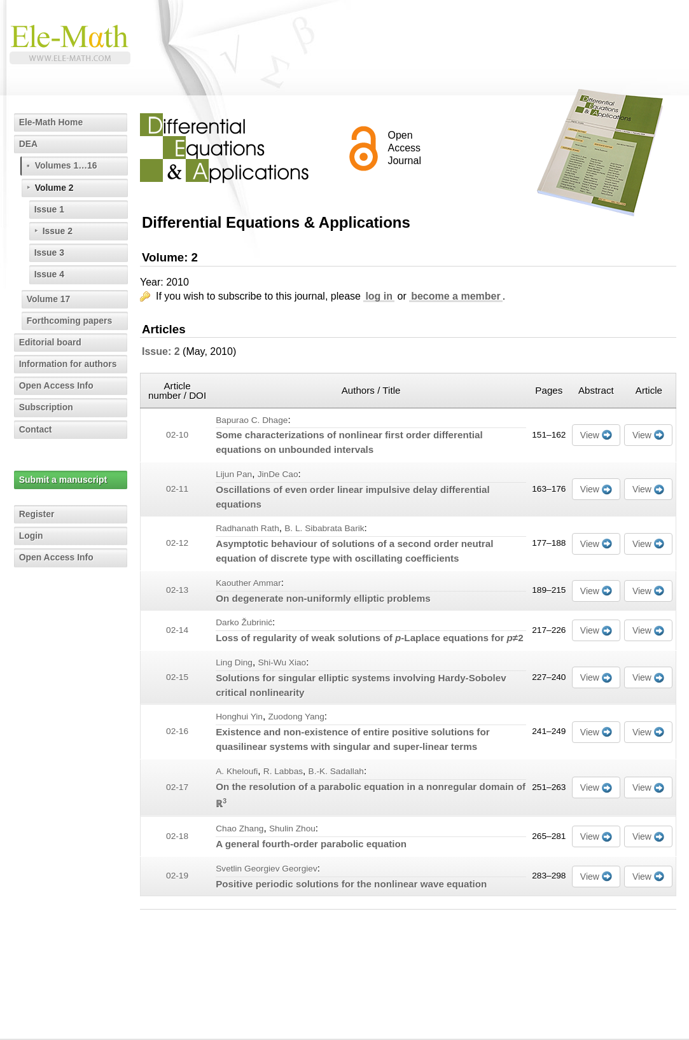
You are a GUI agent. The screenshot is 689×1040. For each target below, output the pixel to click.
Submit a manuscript (63, 480)
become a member (456, 296)
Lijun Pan (234, 474)
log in (379, 296)
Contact (35, 429)
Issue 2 (58, 231)
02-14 (177, 630)
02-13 (177, 590)
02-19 (177, 875)
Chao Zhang (239, 828)
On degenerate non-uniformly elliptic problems (323, 598)
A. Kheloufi (237, 771)
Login (31, 535)
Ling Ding (234, 662)
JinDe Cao (278, 474)
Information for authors (68, 364)
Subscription (46, 407)
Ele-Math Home (51, 122)
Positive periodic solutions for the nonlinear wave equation (351, 883)
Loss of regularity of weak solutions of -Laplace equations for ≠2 (369, 637)
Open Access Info (56, 385)
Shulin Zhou (292, 828)
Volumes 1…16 (66, 165)
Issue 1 (49, 209)
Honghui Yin (239, 716)
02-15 (177, 677)
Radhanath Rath (247, 528)
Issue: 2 (161, 351)
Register (37, 514)
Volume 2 (54, 188)
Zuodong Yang (296, 716)
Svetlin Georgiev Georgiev (266, 868)
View (589, 435)
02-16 (177, 731)
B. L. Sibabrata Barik (324, 528)
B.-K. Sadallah (336, 771)
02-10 (177, 435)
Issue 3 (49, 252)
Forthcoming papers (70, 320)
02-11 (177, 489)
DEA (28, 144)
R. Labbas (283, 771)
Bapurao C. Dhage (252, 420)
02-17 (177, 787)
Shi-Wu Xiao (282, 662)
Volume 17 (49, 299)
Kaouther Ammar (248, 583)
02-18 (177, 836)
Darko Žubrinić (244, 622)
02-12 (177, 543)
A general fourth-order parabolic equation (311, 843)
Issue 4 (49, 274)
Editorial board (50, 342)
